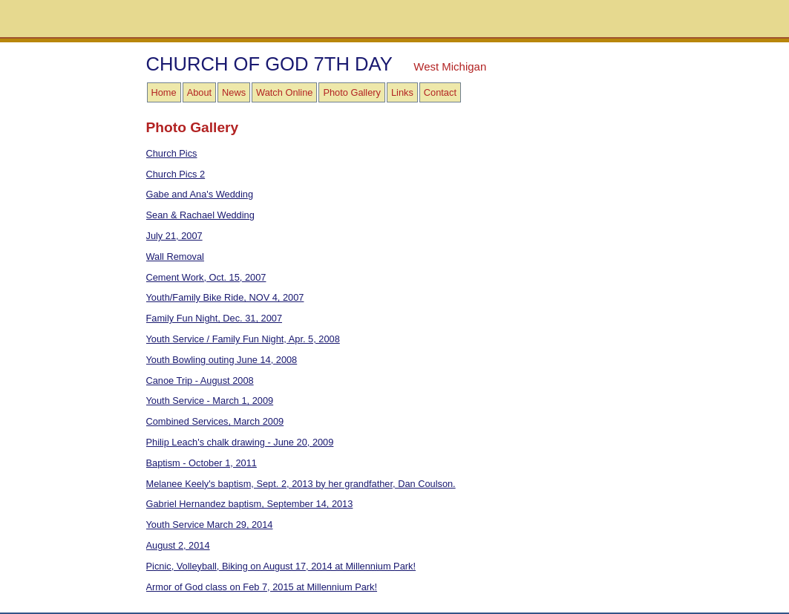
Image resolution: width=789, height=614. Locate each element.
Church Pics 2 (176, 174)
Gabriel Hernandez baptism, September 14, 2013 (249, 503)
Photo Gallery (352, 92)
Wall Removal (175, 256)
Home (164, 92)
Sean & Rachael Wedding (200, 215)
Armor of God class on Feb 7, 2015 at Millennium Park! (262, 586)
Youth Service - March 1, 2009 (210, 400)
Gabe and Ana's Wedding (200, 194)
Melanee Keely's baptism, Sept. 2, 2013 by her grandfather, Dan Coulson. (301, 483)
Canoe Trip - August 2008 (200, 380)
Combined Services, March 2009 (215, 421)
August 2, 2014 (178, 545)
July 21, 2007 (174, 235)
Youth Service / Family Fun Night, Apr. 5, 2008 (243, 338)
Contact (440, 92)
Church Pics (171, 153)
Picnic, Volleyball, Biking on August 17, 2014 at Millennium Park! (281, 566)
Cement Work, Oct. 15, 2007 (206, 277)
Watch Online (284, 92)
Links (402, 92)
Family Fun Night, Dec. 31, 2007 (214, 318)
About (199, 92)
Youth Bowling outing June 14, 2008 (222, 359)
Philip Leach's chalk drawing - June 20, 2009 (240, 442)
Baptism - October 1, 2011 (201, 462)
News (234, 92)
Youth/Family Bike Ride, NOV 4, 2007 (225, 297)
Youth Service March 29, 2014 (209, 524)
